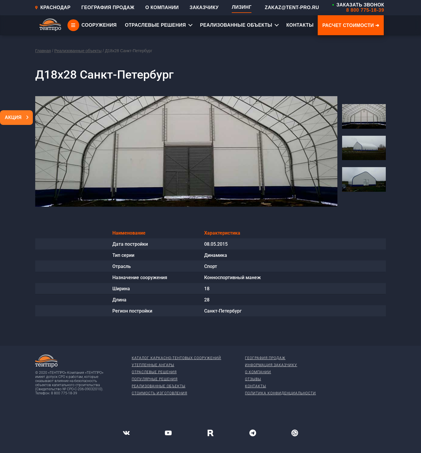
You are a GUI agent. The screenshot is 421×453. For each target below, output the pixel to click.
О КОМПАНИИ (162, 7)
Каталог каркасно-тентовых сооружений (176, 358)
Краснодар (53, 7)
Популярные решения (154, 379)
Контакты (255, 386)
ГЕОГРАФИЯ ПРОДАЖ (107, 7)
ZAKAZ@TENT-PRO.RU (292, 7)
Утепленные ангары (153, 365)
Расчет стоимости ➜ (350, 25)
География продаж (265, 358)
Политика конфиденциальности (280, 393)
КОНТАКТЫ (300, 25)
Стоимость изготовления (159, 393)
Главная (43, 50)
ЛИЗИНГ (241, 7)
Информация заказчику (271, 365)
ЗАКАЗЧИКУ (204, 7)
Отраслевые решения (154, 372)
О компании (258, 372)
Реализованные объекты (78, 50)
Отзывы (253, 379)
